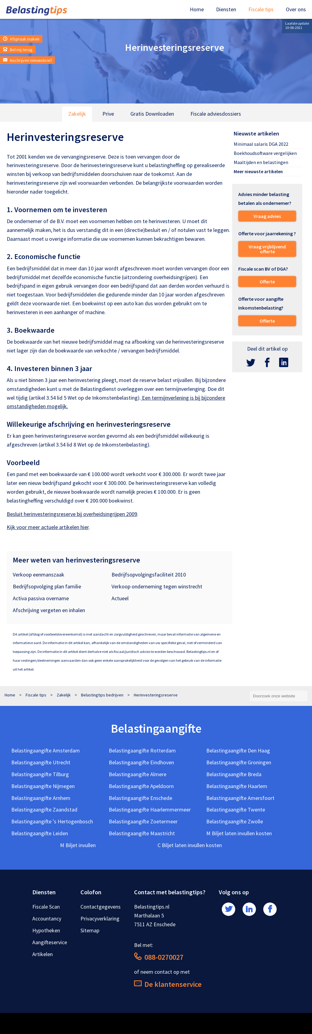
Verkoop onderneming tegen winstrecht (157, 586)
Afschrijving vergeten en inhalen (49, 610)
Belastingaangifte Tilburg (40, 774)
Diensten (226, 9)
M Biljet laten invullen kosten (239, 833)
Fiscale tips (261, 9)
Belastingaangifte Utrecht (40, 762)
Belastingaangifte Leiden (39, 833)
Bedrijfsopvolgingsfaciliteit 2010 (149, 574)
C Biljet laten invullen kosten (190, 845)
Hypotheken (46, 930)
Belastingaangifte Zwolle (234, 821)
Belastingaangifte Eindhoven (141, 762)
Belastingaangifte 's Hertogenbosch (52, 821)
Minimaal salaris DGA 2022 (261, 144)
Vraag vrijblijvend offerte (267, 249)
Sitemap (89, 930)
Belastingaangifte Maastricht (142, 833)
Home (197, 9)
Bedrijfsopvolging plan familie (47, 586)
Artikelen (42, 954)
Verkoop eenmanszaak (38, 574)
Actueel (120, 598)
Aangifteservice (49, 942)
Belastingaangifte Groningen (238, 762)
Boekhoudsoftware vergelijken (265, 153)
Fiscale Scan (46, 906)
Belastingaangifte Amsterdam (45, 750)
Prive (108, 113)
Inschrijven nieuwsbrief (27, 60)
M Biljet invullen (78, 845)
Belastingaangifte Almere (137, 774)
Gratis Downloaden (152, 113)
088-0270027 (158, 957)
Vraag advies (267, 216)
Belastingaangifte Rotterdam (142, 750)
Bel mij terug (18, 49)
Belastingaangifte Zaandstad (44, 809)
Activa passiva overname (41, 598)
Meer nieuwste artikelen (258, 171)
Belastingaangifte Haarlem (236, 786)
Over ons (296, 9)
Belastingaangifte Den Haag (238, 750)
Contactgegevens (100, 906)
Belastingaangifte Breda (233, 774)
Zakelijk (77, 113)
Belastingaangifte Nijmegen (43, 786)
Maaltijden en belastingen (261, 162)
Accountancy (46, 918)
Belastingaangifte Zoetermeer (143, 821)
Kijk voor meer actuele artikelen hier (48, 527)
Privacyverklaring (99, 918)
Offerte (267, 282)
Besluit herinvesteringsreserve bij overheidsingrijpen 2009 (72, 513)
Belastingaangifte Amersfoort (240, 797)
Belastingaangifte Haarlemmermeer (150, 809)
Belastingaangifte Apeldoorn (141, 786)
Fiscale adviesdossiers (215, 113)
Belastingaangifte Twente (235, 809)
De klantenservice (168, 984)
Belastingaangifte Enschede (140, 797)
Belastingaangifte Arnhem (40, 797)
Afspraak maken (21, 39)
